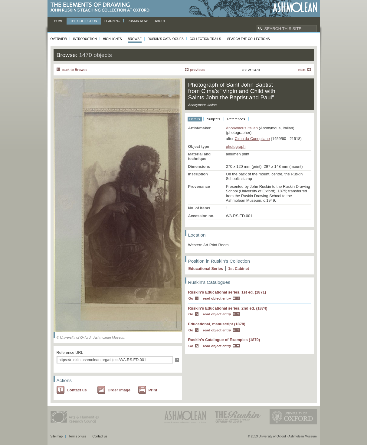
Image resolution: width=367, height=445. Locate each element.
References (236, 119)
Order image (119, 390)
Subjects (213, 119)
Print (153, 390)
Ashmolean (295, 7)
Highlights (112, 39)
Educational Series (205, 268)
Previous (197, 69)
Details (194, 119)
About (160, 21)
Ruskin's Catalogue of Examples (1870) (224, 339)
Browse (135, 39)
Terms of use (78, 436)
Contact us (77, 390)
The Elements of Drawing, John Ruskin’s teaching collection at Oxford (102, 7)
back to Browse (74, 69)
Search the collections (248, 39)
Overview (59, 39)
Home (59, 21)
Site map (57, 436)
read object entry (217, 298)
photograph (236, 146)
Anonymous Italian (242, 128)
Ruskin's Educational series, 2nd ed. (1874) (227, 308)
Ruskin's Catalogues (166, 39)
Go (190, 298)
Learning (112, 21)
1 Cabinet (238, 268)
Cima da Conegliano (252, 138)
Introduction (85, 39)
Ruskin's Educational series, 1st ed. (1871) (227, 292)
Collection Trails (205, 39)
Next (302, 69)
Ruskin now (137, 21)
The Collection (83, 21)
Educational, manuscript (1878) (216, 324)
